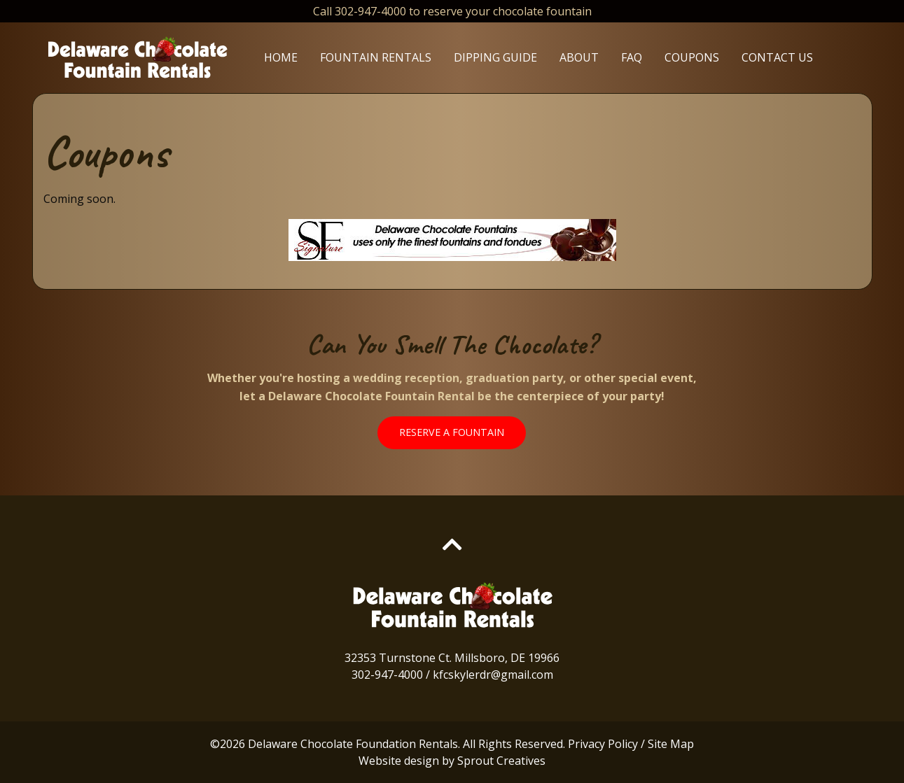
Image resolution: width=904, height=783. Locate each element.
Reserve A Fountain (451, 432)
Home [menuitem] (281, 57)
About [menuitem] (579, 57)
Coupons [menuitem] (692, 57)
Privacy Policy (603, 744)
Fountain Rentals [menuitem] (375, 57)
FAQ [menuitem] (631, 57)
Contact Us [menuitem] (777, 57)
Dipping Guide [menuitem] (495, 57)
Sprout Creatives (501, 760)
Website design (399, 760)
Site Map (671, 744)
